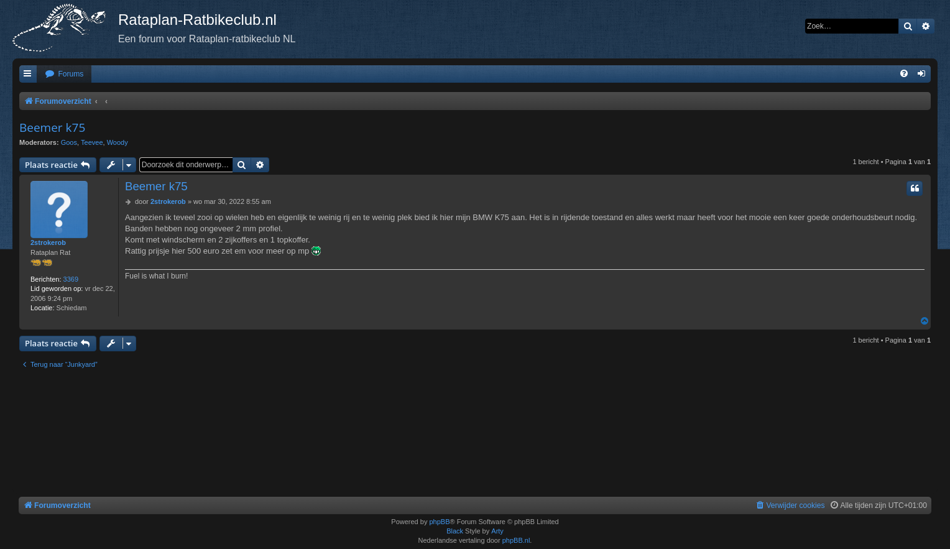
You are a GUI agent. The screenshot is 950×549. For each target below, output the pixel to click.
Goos (69, 142)
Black (454, 531)
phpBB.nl (516, 540)
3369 (70, 279)
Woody (117, 142)
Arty (497, 531)
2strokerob (48, 242)
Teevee (92, 142)
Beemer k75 (52, 127)
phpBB (439, 521)
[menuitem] (64, 74)
